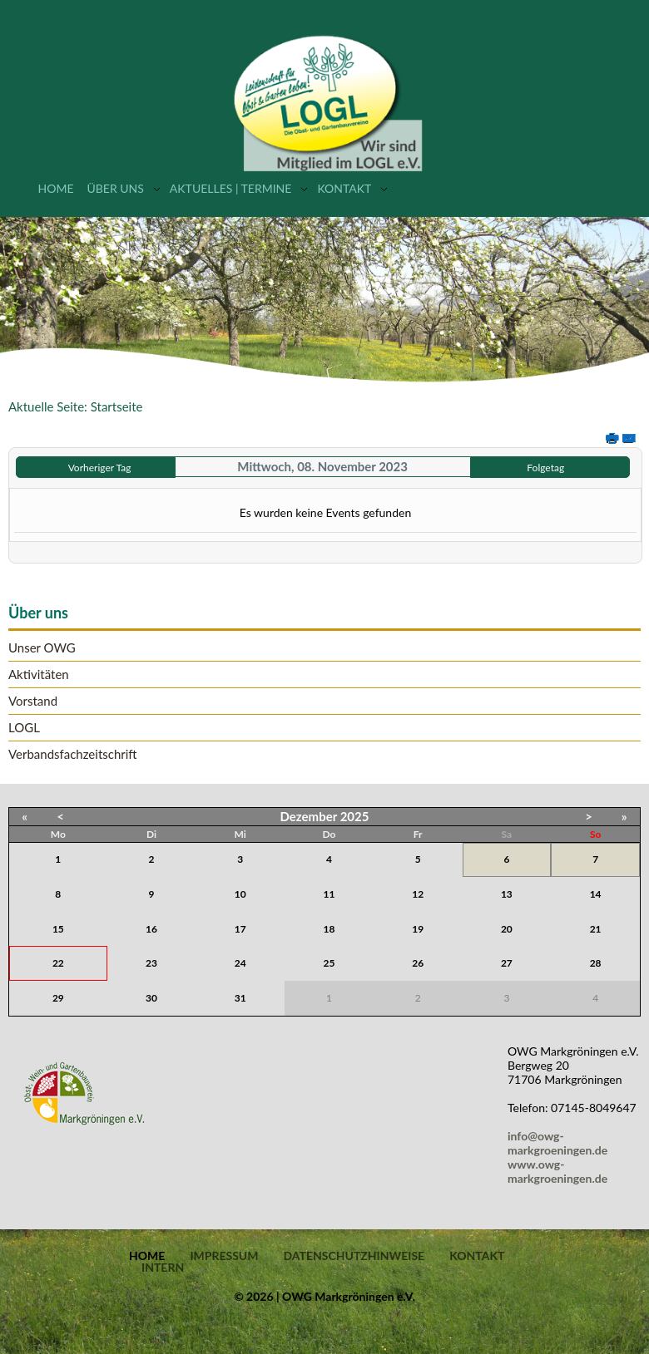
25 (329, 963)
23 (151, 963)
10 (240, 894)
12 (418, 894)
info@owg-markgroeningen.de (560, 1143)
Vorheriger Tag (99, 467)
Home (56, 188)
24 (240, 963)
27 (507, 963)
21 (596, 929)
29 (58, 998)
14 (596, 894)
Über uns (115, 188)
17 (240, 929)
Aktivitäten (38, 674)
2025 (354, 816)
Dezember (308, 816)
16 (151, 929)
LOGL (24, 727)
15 (58, 929)
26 (418, 963)
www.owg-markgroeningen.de (557, 1171)
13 (507, 894)
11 (329, 894)
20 (507, 929)
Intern (162, 1267)
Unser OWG (42, 648)
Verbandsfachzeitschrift (72, 754)
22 (58, 963)
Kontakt (344, 188)
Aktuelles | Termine (231, 188)
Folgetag (545, 467)
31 (240, 998)
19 (418, 929)
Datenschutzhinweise (353, 1256)
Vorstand (32, 701)
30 (151, 998)
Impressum (224, 1256)
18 (329, 929)
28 (596, 963)
